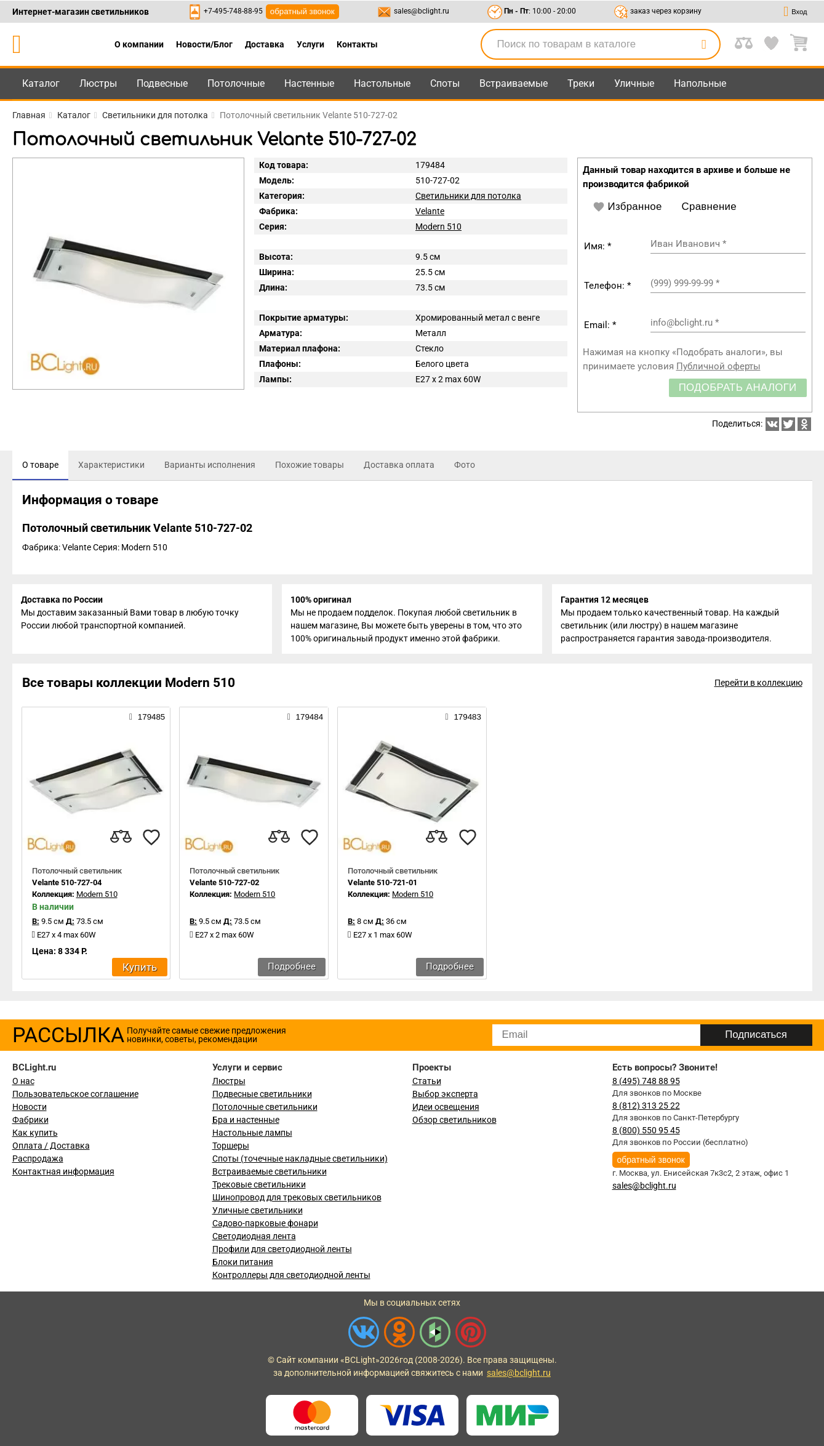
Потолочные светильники (265, 1107)
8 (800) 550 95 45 (646, 1130)
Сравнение (709, 206)
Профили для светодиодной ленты (282, 1249)
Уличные (634, 83)
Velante (429, 211)
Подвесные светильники (262, 1094)
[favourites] (151, 839)
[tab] (40, 465)
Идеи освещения (445, 1107)
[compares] (120, 839)
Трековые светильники (259, 1184)
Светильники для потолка (468, 196)
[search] (704, 44)
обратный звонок (302, 11)
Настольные (382, 83)
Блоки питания (242, 1262)
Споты (445, 83)
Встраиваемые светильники (269, 1171)
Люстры (98, 83)
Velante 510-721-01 (382, 885)
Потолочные (236, 83)
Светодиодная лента (254, 1236)
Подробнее (292, 968)
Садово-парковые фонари (265, 1223)
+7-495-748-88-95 (233, 11)
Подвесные (162, 83)
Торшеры (230, 1146)
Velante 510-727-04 (67, 885)
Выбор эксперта (445, 1094)
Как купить (35, 1133)
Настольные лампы (252, 1133)
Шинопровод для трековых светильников (297, 1197)
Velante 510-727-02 (224, 885)
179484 (305, 719)
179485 (147, 719)
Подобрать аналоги (738, 387)
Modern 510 (438, 226)
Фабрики (30, 1120)
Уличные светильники (257, 1210)
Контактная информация (63, 1171)
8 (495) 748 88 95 (646, 1081)
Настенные (309, 83)
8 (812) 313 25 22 (646, 1106)
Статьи (426, 1081)
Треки (580, 83)
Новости (29, 1107)
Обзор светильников (454, 1120)
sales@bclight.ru (421, 11)
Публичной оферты (718, 366)
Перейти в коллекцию (758, 685)
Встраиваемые (513, 83)
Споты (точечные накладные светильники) (300, 1158)
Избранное (627, 207)
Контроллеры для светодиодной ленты (291, 1275)
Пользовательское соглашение (75, 1094)
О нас (23, 1081)
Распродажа (37, 1158)
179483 (463, 719)
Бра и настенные (245, 1120)
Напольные (700, 83)
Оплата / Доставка (51, 1146)
